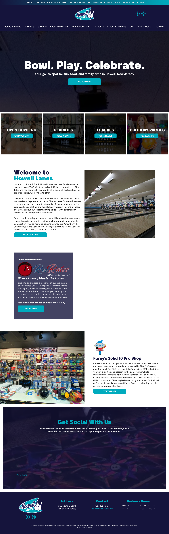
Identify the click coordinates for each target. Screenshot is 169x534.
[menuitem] (13, 27)
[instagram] (143, 14)
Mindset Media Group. (46, 525)
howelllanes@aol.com (102, 508)
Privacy (79, 527)
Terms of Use (87, 527)
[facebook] (138, 14)
